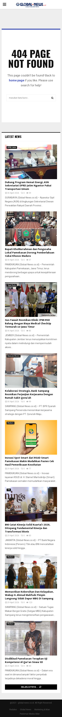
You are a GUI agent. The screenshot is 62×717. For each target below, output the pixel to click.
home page (16, 80)
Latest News (13, 136)
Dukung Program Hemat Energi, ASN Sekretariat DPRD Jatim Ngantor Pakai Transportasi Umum (28, 185)
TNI (8, 490)
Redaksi (13, 709)
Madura (10, 214)
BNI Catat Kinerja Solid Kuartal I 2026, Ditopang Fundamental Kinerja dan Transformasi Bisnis (27, 528)
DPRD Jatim (11, 147)
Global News (25, 709)
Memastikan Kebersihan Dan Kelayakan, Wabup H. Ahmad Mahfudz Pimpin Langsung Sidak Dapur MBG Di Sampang (29, 595)
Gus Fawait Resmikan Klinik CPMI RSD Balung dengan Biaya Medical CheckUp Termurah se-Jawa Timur (28, 323)
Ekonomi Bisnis (13, 356)
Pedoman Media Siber (30, 714)
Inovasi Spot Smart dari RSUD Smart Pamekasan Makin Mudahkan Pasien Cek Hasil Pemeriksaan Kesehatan (29, 461)
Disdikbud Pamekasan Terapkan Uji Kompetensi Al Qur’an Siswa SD (26, 660)
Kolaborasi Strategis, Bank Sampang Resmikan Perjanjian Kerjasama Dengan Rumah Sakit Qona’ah (29, 394)
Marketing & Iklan (42, 709)
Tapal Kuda (11, 285)
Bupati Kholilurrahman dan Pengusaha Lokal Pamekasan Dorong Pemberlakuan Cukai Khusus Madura (29, 252)
